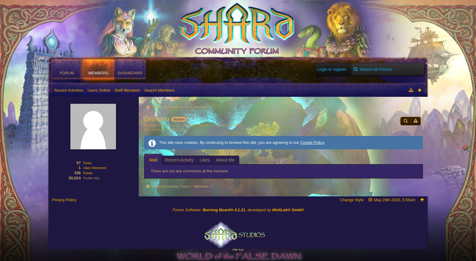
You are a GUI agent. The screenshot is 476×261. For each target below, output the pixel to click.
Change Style (352, 200)
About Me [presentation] (225, 160)
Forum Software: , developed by (237, 210)
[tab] (153, 160)
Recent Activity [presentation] (179, 160)
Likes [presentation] (205, 160)
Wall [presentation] (153, 160)
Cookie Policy (312, 142)
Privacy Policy (64, 200)
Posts (87, 163)
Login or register (332, 69)
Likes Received (94, 168)
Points (88, 173)
